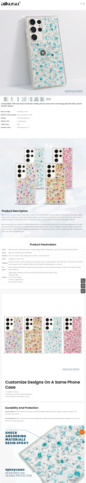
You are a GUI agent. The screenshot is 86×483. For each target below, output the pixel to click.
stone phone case (9, 215)
